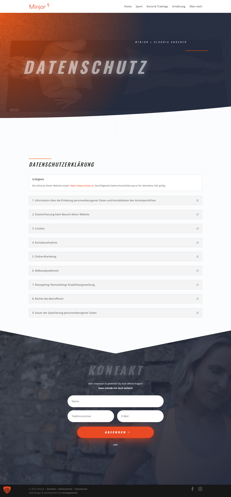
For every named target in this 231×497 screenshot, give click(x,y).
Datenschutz (65, 488)
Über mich (195, 6)
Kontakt (51, 488)
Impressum (81, 488)
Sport (139, 6)
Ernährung (178, 6)
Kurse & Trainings (157, 6)
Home (128, 6)
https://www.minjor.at (82, 185)
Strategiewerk (69, 492)
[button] (7, 490)
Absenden (115, 432)
